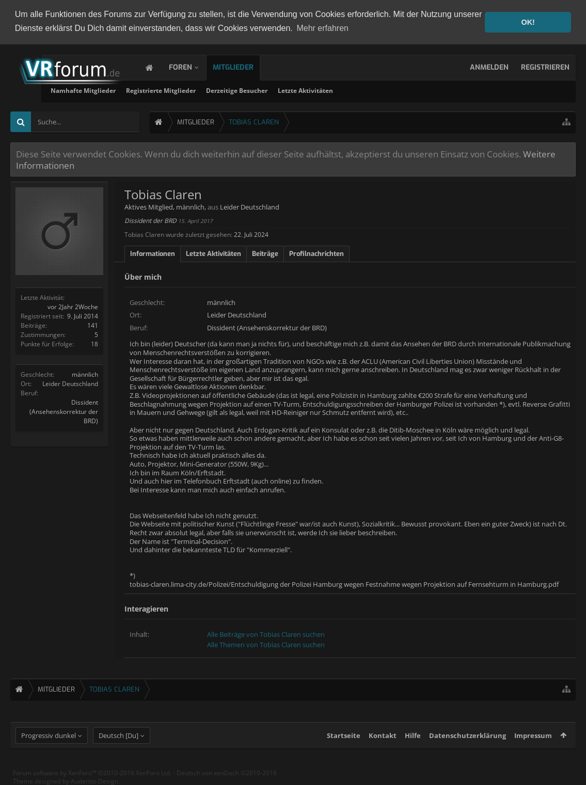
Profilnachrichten (316, 253)
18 (94, 343)
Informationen (152, 253)
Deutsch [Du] (118, 742)
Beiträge (265, 253)
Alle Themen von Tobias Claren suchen (266, 644)
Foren (190, 67)
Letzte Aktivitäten (413, 90)
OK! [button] (527, 22)
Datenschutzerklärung (467, 742)
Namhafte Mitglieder (191, 90)
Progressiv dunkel (48, 742)
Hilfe (413, 742)
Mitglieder (243, 67)
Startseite (343, 742)
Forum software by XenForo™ (92, 780)
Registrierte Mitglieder (269, 90)
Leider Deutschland (70, 383)
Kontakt (383, 742)
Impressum (533, 742)
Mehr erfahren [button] (322, 28)
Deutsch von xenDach (227, 780)
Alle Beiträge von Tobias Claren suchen (266, 634)
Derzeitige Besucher (345, 90)
